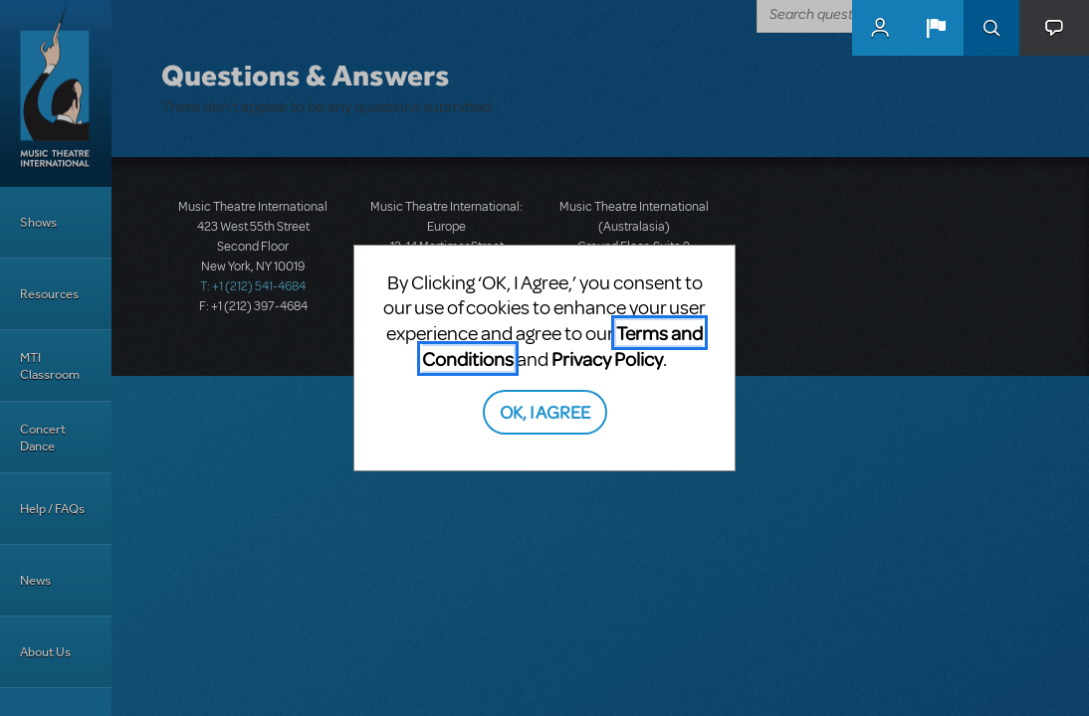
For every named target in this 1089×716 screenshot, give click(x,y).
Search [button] (991, 28)
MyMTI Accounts (880, 28)
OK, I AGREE (545, 411)
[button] (936, 28)
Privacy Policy (607, 358)
